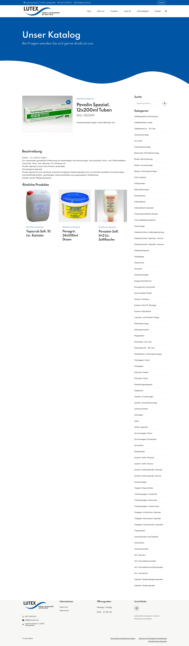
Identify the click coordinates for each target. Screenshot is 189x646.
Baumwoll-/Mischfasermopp (146, 153)
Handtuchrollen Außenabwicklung (149, 232)
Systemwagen (140, 482)
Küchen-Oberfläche (142, 311)
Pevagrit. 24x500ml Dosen (70, 235)
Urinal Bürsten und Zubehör (146, 536)
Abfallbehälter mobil (143, 122)
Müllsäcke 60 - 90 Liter (144, 348)
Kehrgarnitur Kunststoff (144, 287)
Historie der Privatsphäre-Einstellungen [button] (153, 638)
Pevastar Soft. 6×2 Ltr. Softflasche (109, 235)
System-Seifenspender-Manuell (148, 469)
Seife (136, 421)
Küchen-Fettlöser (142, 299)
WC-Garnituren (141, 573)
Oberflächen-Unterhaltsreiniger (148, 354)
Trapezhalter (139, 530)
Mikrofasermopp (141, 323)
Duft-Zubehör (140, 177)
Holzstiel (138, 269)
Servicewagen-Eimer (143, 433)
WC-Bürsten (140, 555)
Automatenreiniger (142, 147)
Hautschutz (139, 262)
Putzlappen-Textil (142, 360)
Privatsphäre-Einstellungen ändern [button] (123, 638)
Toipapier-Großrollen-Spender (147, 512)
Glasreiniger (139, 226)
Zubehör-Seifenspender (144, 585)
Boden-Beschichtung (143, 159)
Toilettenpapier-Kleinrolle (145, 500)
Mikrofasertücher (141, 329)
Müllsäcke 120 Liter (143, 342)
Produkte (114, 11)
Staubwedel (139, 451)
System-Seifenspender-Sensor (147, 476)
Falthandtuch (140, 201)
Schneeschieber (141, 409)
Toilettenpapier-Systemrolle (146, 506)
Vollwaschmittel (141, 549)
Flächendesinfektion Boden (146, 214)
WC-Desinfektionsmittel (145, 561)
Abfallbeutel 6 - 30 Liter (145, 128)
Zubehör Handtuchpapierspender (148, 579)
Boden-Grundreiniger (143, 165)
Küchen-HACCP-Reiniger (145, 305)
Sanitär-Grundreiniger (143, 396)
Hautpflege (139, 256)
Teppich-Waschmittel (143, 488)
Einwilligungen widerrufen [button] (157, 641)
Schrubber (138, 415)
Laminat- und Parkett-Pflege (146, 317)
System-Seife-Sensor (143, 463)
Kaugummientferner (143, 281)
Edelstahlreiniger (141, 189)
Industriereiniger (141, 275)
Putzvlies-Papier (141, 372)
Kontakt (158, 11)
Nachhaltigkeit (143, 11)
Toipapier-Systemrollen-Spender (148, 524)
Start (89, 11)
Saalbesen (138, 390)
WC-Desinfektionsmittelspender (148, 567)
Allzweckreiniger (141, 135)
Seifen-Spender (141, 427)
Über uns (100, 11)
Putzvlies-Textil (141, 378)
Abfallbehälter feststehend (146, 116)
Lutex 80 (127, 11)
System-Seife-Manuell (144, 457)
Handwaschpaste (85, 99)
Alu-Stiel (138, 141)
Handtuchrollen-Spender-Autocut (149, 244)
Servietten (138, 445)
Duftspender (139, 183)
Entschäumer (140, 195)
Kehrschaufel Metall (143, 293)
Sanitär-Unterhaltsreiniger (145, 402)
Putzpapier (139, 366)
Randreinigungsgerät (143, 384)
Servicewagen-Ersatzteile (145, 439)
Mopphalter (139, 335)
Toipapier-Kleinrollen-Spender (147, 518)
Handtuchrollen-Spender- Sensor (148, 238)
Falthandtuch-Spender (144, 208)
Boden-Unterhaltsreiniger (145, 171)
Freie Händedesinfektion (145, 220)
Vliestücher (139, 543)
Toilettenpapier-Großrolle (145, 494)
